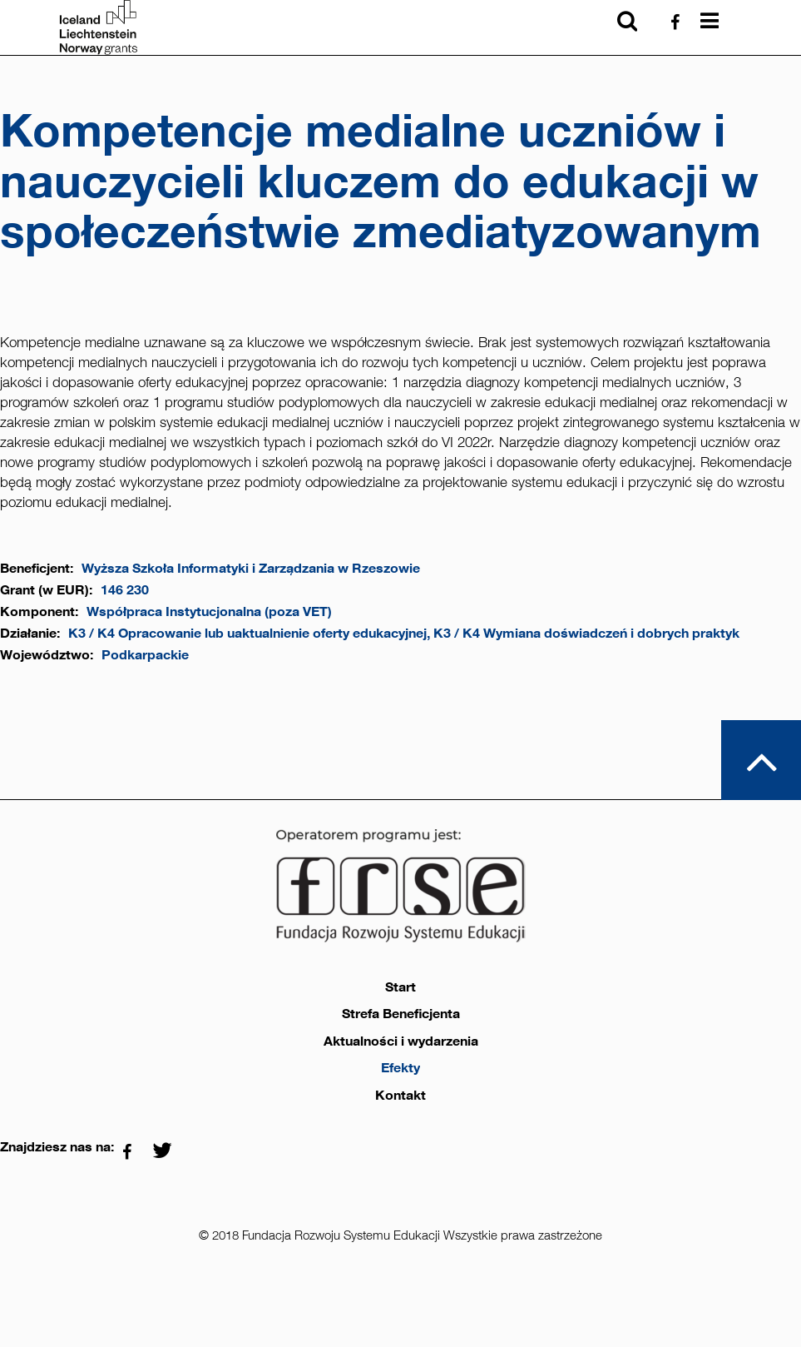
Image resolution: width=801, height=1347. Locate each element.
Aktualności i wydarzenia (401, 1041)
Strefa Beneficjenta (401, 1014)
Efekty (400, 1068)
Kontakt (400, 1095)
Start (400, 987)
